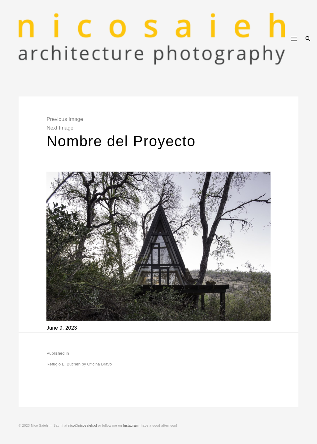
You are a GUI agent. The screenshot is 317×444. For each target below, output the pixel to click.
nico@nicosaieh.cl (82, 425)
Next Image (59, 128)
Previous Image (64, 119)
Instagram (131, 425)
